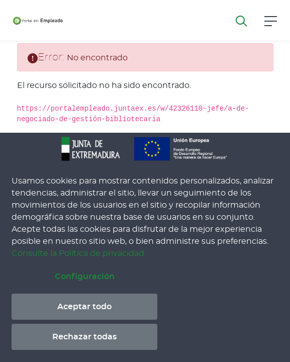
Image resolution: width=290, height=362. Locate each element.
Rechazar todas (84, 337)
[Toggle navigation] (78, 20)
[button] (270, 20)
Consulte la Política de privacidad (78, 253)
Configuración (85, 277)
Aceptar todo (84, 307)
